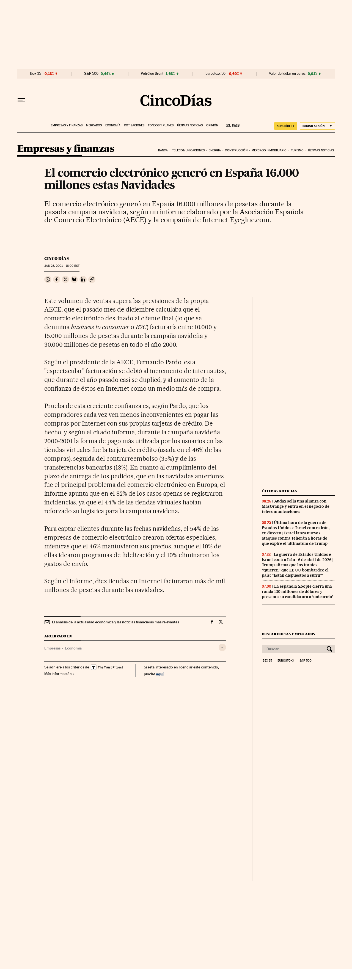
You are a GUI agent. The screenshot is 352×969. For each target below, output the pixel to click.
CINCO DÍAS (56, 258)
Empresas (52, 648)
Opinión (212, 125)
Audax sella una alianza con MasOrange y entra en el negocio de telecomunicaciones (295, 506)
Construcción (236, 150)
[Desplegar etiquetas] (222, 647)
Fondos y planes (161, 125)
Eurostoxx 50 (215, 74)
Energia (215, 150)
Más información (59, 673)
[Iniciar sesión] (317, 126)
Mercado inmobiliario (269, 150)
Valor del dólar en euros (287, 74)
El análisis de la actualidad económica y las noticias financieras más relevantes (115, 622)
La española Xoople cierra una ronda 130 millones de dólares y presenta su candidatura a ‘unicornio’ (297, 591)
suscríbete (286, 126)
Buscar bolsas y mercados (288, 634)
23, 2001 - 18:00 (61, 266)
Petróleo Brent (152, 74)
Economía (112, 125)
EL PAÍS (231, 123)
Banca (163, 150)
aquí (160, 673)
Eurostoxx (285, 660)
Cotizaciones (134, 125)
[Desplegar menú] (21, 100)
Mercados (94, 125)
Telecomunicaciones (188, 150)
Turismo (297, 150)
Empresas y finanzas (66, 125)
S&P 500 (91, 74)
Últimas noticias (190, 125)
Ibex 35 (35, 74)
